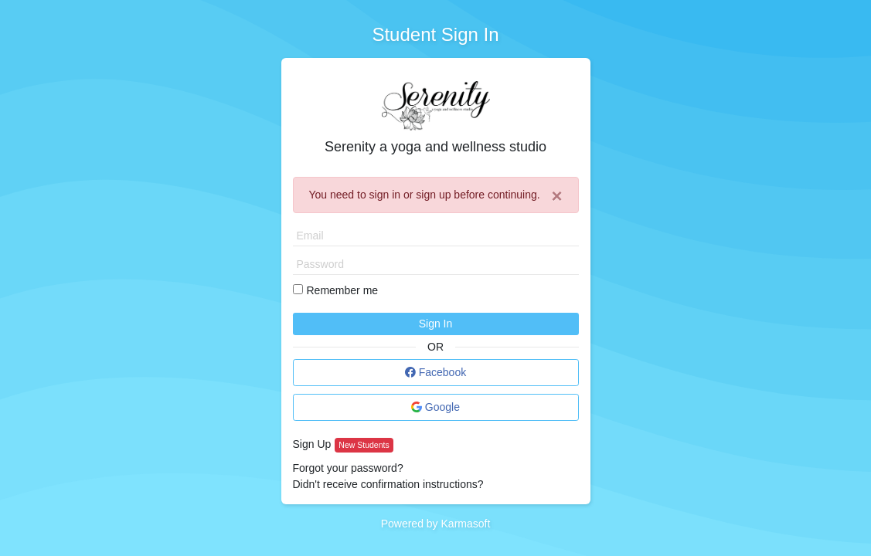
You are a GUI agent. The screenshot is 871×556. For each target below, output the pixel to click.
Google (435, 407)
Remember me (343, 290)
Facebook (435, 372)
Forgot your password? (348, 468)
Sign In (436, 323)
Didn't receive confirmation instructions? (388, 484)
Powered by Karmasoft (436, 523)
